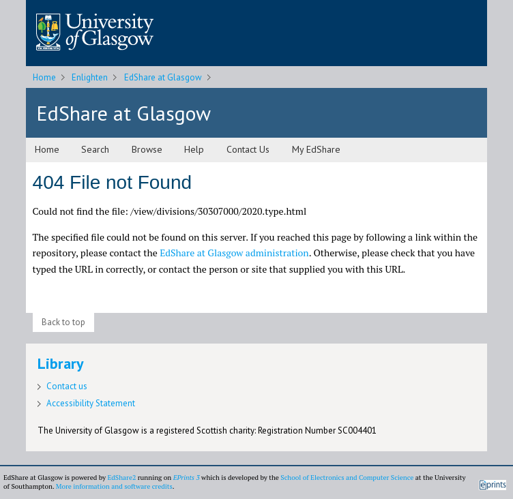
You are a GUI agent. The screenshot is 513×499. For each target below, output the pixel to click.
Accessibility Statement (90, 403)
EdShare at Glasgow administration (234, 252)
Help (194, 149)
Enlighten (90, 77)
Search (95, 149)
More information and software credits (114, 486)
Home (44, 77)
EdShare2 (121, 477)
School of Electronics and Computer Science (346, 477)
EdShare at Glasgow (163, 77)
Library (61, 363)
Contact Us (247, 149)
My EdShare (316, 149)
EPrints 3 (186, 477)
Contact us (66, 386)
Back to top (63, 322)
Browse (147, 149)
